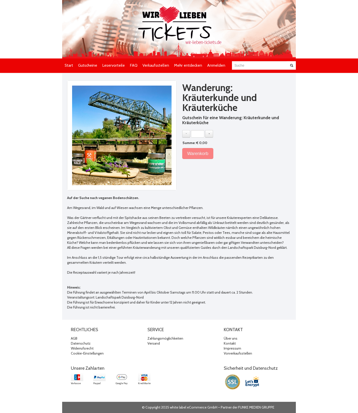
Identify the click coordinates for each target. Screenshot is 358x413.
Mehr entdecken (188, 65)
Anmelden (216, 65)
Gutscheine (87, 65)
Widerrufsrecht (82, 348)
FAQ (133, 65)
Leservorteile (113, 65)
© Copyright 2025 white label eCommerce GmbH (179, 407)
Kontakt (230, 343)
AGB (74, 338)
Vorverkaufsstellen (238, 353)
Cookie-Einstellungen (87, 353)
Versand (153, 343)
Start (69, 65)
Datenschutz (80, 343)
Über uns (230, 338)
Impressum (232, 348)
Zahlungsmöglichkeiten (165, 338)
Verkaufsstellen (155, 65)
